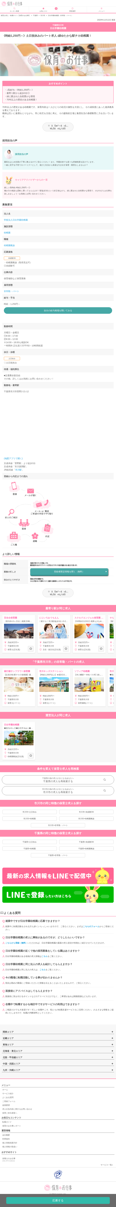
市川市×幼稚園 (29, 819)
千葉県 (35, 15)
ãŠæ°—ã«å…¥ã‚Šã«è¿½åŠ (58, 127)
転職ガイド (7, 1122)
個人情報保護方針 (9, 1143)
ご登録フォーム (8, 1101)
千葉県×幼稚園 (29, 849)
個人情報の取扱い (9, 1147)
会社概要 (6, 1135)
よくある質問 (7, 1097)
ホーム (5, 1090)
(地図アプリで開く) (13, 458)
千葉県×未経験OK (86, 842)
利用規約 (6, 1139)
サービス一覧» (107, 1165)
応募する (58, 1200)
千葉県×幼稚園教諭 (86, 849)
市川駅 (18, 470)
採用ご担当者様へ (9, 1113)
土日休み (12, 358)
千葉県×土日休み (29, 842)
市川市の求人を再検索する (58, 792)
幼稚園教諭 (9, 245)
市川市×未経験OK (86, 812)
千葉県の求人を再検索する (58, 781)
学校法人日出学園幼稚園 (16, 220)
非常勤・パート (11, 291)
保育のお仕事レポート (11, 1126)
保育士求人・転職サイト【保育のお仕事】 (15, 15)
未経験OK (12, 258)
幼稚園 (7, 232)
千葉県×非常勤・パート (58, 855)
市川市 (42, 15)
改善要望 (6, 1105)
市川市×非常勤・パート (58, 825)
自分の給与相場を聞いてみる (58, 310)
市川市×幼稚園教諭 (86, 819)
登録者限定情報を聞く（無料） (69, 571)
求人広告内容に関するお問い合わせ (17, 1109)
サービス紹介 (7, 1093)
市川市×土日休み (29, 812)
